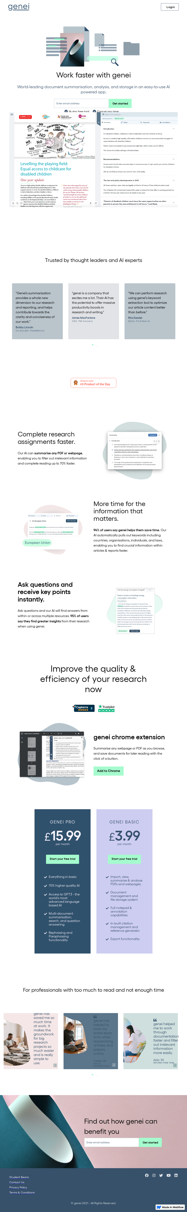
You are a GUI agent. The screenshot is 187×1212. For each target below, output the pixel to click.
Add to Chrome (108, 770)
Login (171, 7)
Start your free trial (62, 858)
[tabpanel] (37, 311)
